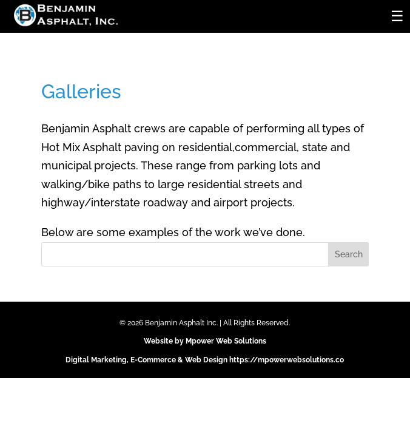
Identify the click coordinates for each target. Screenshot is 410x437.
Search (349, 254)
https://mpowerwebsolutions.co (286, 360)
